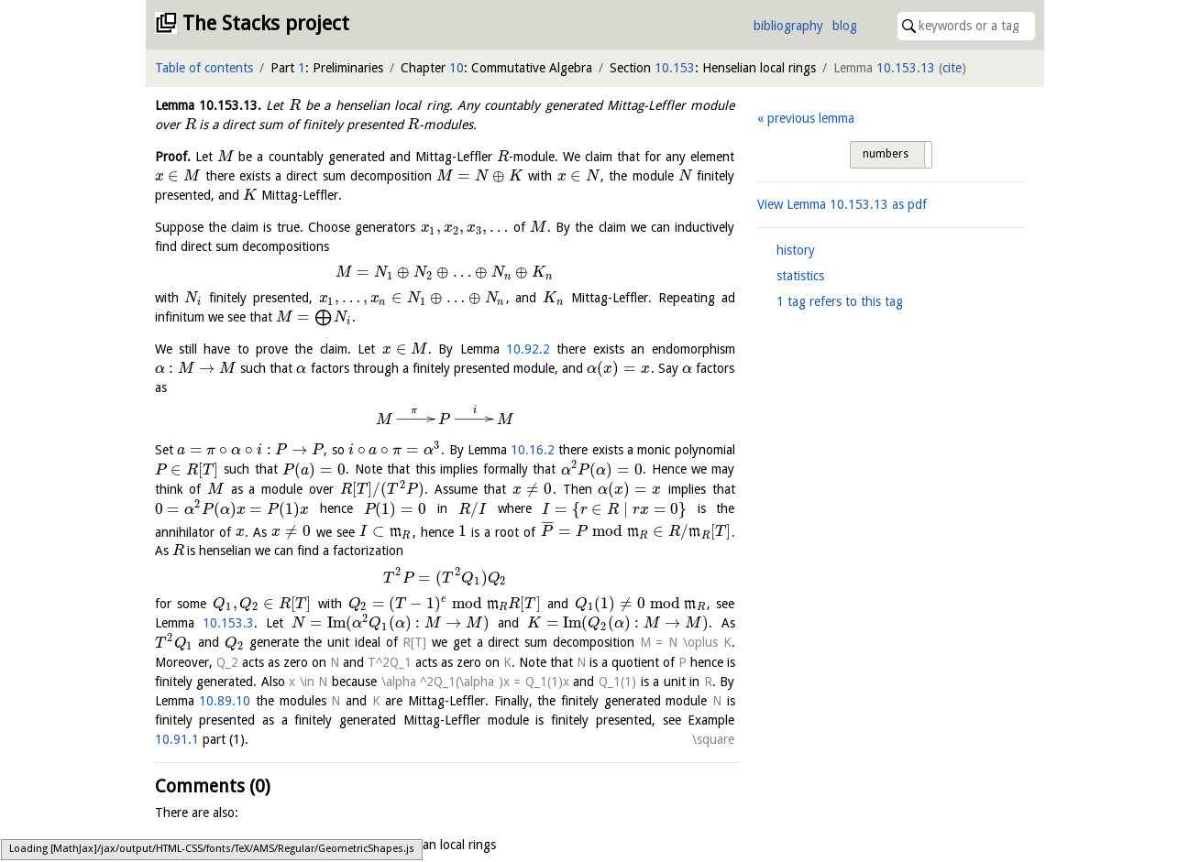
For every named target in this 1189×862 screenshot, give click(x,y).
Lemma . (208, 105)
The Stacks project (265, 23)
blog (844, 25)
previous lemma (810, 118)
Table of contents (204, 67)
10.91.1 (177, 739)
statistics (800, 275)
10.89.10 (224, 700)
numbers (885, 153)
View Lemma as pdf (842, 204)
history (795, 250)
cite (952, 67)
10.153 (675, 67)
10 (456, 67)
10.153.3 (228, 623)
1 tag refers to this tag (839, 301)
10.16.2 (533, 449)
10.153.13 (905, 67)
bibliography (788, 25)
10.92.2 (528, 349)
